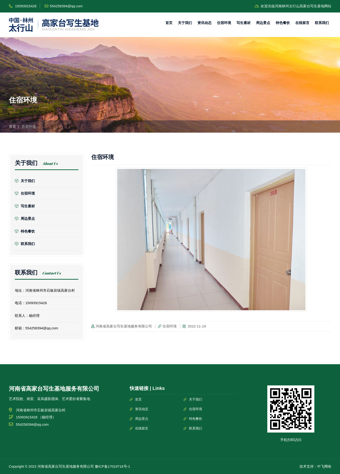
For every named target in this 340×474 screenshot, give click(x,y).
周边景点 (263, 23)
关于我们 (185, 23)
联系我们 (322, 23)
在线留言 (302, 23)
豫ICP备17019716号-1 (112, 466)
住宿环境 (224, 23)
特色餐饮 (283, 23)
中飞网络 (324, 466)
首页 (168, 23)
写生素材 (243, 23)
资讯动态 (204, 23)
